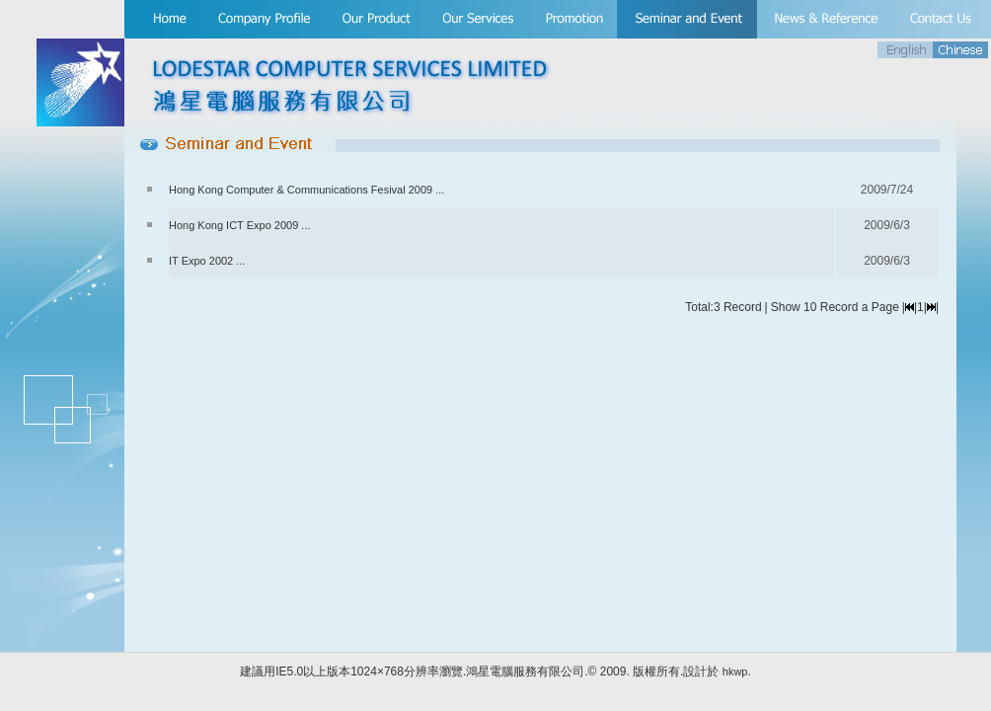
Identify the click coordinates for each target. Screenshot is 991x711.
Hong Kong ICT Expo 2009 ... (240, 225)
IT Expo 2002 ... (207, 261)
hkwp (735, 671)
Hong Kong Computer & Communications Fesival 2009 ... (306, 190)
